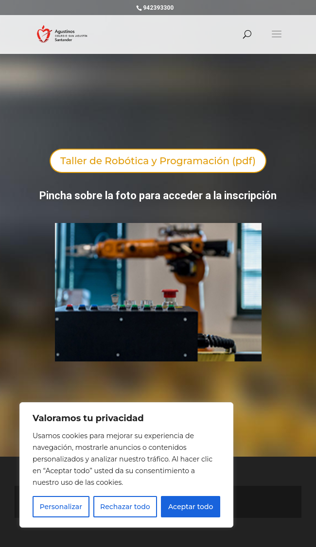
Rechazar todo (125, 506)
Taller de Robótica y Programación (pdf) (158, 161)
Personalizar (61, 506)
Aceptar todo (190, 506)
